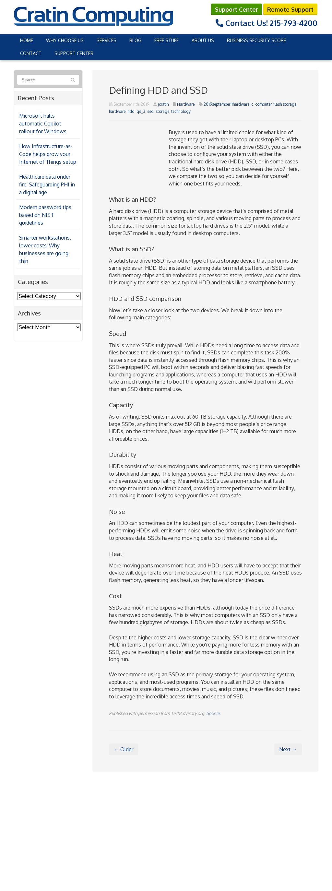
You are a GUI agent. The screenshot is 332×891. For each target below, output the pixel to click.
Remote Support (290, 9)
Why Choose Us (65, 40)
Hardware (186, 103)
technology (181, 111)
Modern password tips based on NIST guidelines (45, 215)
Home (26, 40)
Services (106, 40)
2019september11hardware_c (228, 103)
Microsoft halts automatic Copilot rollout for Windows (42, 123)
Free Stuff (166, 40)
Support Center (236, 9)
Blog (135, 40)
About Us (203, 40)
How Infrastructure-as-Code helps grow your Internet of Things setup (47, 154)
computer (263, 103)
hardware (117, 111)
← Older (123, 748)
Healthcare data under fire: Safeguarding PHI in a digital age (47, 184)
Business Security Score (256, 40)
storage (162, 111)
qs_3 (140, 111)
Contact (31, 53)
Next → (288, 748)
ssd (150, 111)
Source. (213, 713)
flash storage (284, 103)
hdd (131, 111)
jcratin (163, 103)
